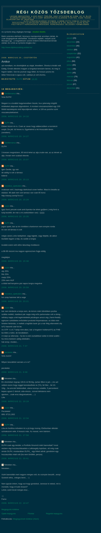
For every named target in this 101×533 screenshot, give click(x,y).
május (69, 69)
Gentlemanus (10, 93)
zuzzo (7, 206)
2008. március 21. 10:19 (15, 401)
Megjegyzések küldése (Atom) (26, 519)
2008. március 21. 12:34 (15, 418)
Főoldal (31, 513)
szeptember (72, 53)
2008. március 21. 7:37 (14, 346)
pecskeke (8, 352)
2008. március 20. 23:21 (15, 301)
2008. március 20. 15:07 (15, 159)
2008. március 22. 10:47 (15, 503)
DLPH (7, 123)
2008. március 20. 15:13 (15, 179)
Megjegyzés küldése (10, 509)
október (70, 49)
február (70, 80)
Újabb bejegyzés (8, 513)
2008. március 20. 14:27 (15, 136)
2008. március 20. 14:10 (15, 116)
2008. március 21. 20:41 (15, 458)
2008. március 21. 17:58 (15, 435)
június (69, 65)
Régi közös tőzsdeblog (50, 12)
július (69, 61)
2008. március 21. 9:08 (14, 372)
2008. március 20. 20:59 (15, 287)
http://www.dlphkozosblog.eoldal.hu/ (16, 47)
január (69, 38)
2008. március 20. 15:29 (15, 200)
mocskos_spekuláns (13, 186)
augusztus (71, 57)
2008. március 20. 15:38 (15, 261)
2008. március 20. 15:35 (15, 216)
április (69, 73)
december (71, 42)
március (70, 76)
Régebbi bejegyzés (54, 513)
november (71, 46)
